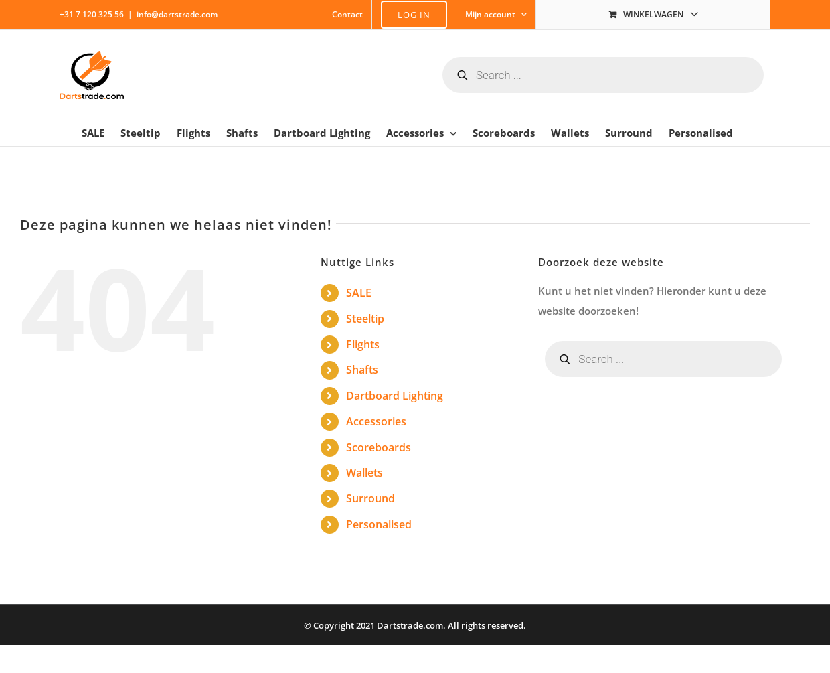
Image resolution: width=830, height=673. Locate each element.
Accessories (376, 421)
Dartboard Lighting (394, 395)
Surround (370, 498)
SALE (358, 292)
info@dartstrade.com (177, 14)
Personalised (379, 524)
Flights (363, 344)
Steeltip (365, 318)
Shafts (362, 369)
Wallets (364, 472)
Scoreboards (378, 447)
